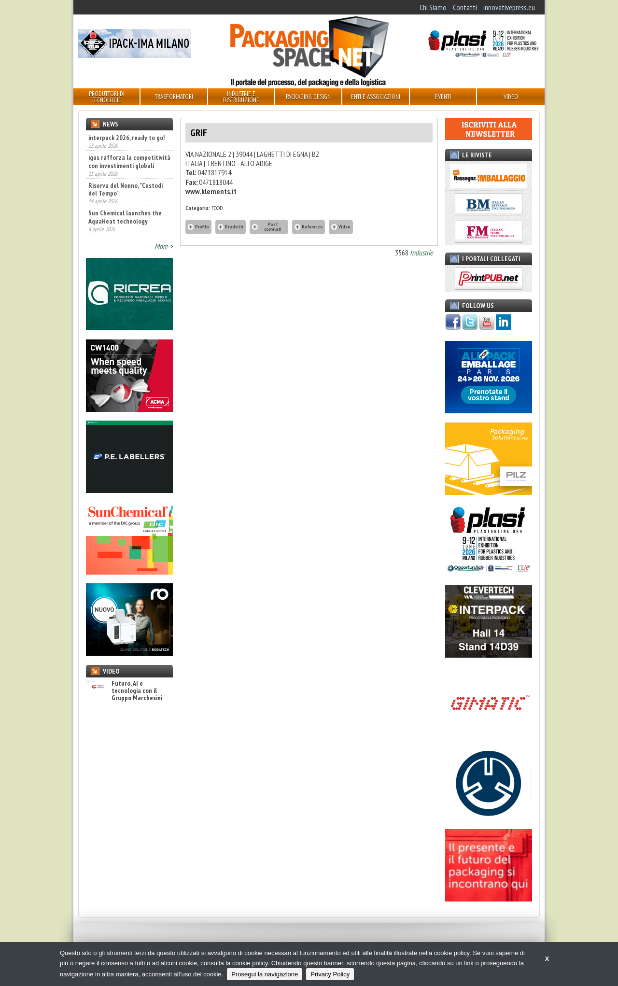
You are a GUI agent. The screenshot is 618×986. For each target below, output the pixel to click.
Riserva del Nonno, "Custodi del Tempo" (125, 189)
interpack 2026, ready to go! (126, 137)
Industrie (421, 252)
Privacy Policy (330, 974)
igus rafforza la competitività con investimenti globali (129, 161)
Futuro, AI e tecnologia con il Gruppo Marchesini (124, 691)
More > (163, 246)
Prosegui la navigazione (264, 974)
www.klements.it (211, 191)
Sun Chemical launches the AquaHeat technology (125, 217)
